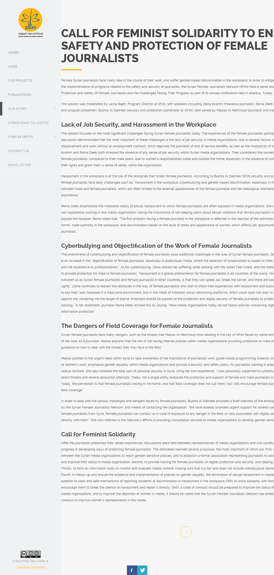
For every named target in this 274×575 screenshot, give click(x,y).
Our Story (17, 109)
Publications (19, 94)
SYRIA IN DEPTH (20, 137)
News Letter (19, 165)
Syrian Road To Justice (28, 123)
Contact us (18, 151)
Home (12, 66)
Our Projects (20, 80)
